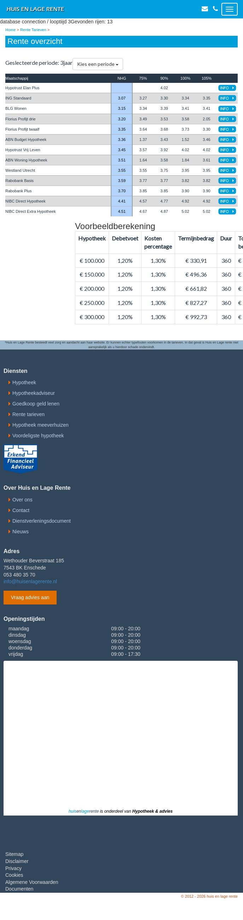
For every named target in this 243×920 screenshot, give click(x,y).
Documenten (19, 889)
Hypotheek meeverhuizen (40, 425)
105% (207, 78)
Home (10, 30)
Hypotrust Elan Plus (22, 88)
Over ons (22, 499)
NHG (121, 78)
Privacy (13, 868)
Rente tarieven (28, 414)
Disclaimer (16, 861)
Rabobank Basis (19, 180)
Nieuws (20, 531)
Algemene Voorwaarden (31, 882)
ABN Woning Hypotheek (26, 160)
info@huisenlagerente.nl (30, 581)
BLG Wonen (16, 108)
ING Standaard (18, 98)
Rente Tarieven (33, 30)
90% (164, 78)
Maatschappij (16, 78)
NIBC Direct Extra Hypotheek (30, 211)
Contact (20, 510)
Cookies (14, 875)
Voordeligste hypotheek (38, 435)
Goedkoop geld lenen (35, 404)
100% (185, 78)
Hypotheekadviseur (33, 393)
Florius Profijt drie (20, 119)
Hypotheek (24, 382)
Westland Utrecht (20, 170)
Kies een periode (97, 64)
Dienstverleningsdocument (41, 521)
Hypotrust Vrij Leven (22, 150)
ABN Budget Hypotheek (25, 139)
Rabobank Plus (18, 191)
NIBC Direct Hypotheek (25, 201)
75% (143, 78)
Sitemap (14, 854)
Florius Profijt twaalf (22, 129)
